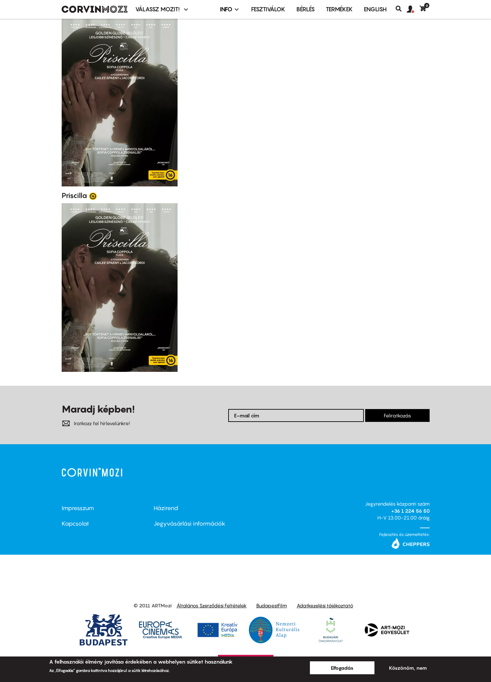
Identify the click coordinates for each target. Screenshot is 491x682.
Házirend (166, 508)
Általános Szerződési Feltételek (212, 605)
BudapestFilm (271, 605)
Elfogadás (342, 668)
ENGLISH (375, 9)
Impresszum (78, 508)
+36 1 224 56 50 (410, 511)
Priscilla (74, 195)
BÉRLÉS (305, 9)
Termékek (339, 9)
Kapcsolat (75, 523)
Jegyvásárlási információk (189, 523)
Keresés (401, 8)
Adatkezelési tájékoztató (325, 605)
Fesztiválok (268, 9)
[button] (413, 9)
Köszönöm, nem (408, 668)
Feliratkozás (397, 415)
